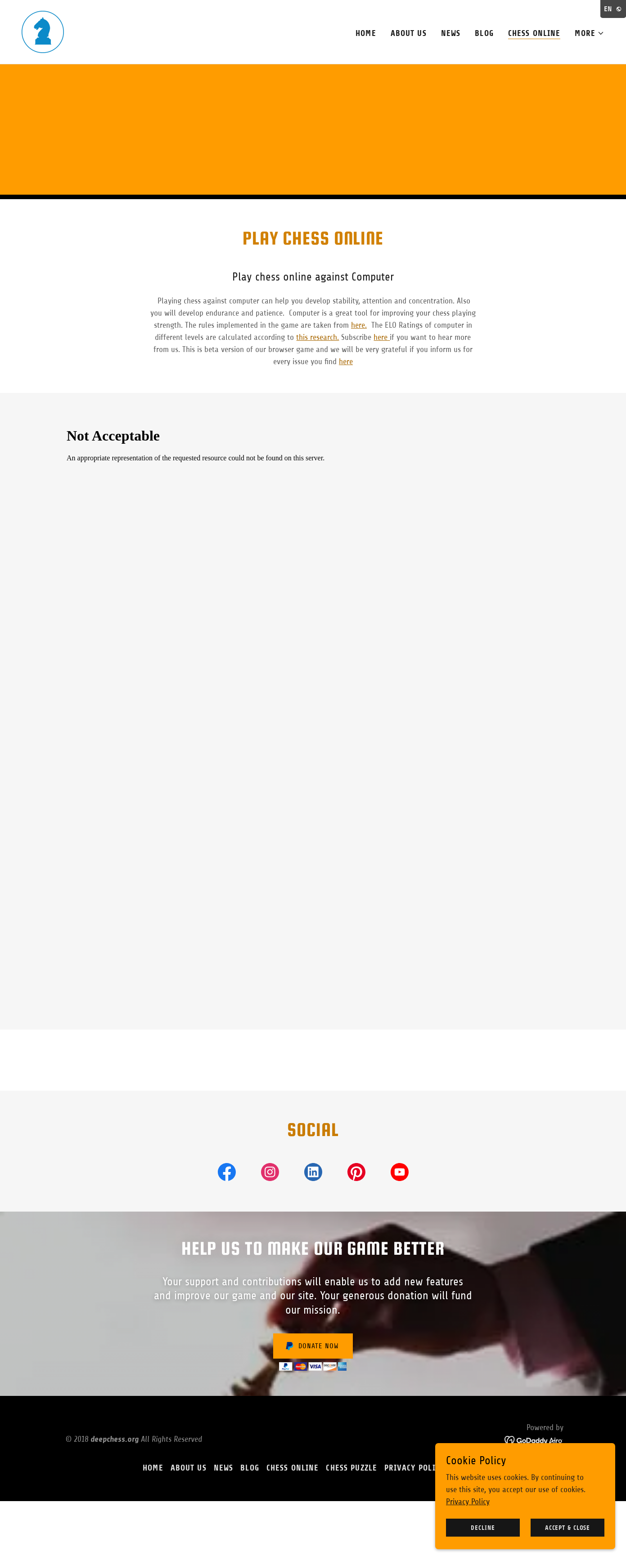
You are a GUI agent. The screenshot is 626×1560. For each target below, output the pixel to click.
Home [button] (153, 1467)
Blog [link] (484, 33)
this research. (317, 337)
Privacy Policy (468, 1501)
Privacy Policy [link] (414, 1467)
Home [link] (366, 33)
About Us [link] (409, 33)
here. (359, 325)
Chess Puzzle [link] (351, 1467)
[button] (589, 33)
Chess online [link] (534, 33)
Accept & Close (567, 1528)
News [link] (451, 33)
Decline (483, 1528)
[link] (43, 31)
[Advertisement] (313, 132)
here (382, 337)
